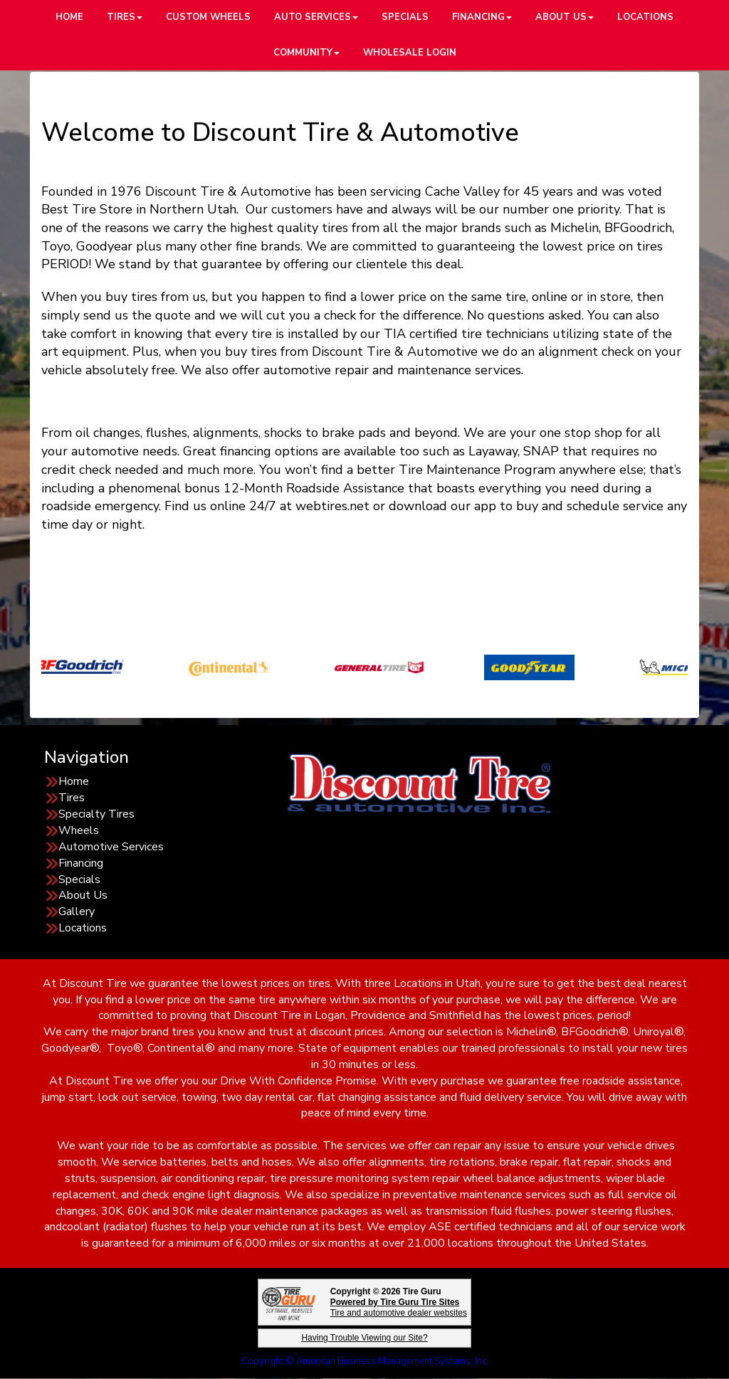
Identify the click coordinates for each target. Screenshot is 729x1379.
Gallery (76, 911)
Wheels (78, 830)
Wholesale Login (409, 52)
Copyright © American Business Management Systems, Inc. (364, 1361)
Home (73, 781)
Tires (71, 797)
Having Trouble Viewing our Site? (364, 1338)
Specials (79, 879)
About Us (82, 895)
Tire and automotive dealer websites (398, 1307)
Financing (80, 863)
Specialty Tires (96, 814)
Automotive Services (111, 847)
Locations (82, 928)
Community (306, 52)
